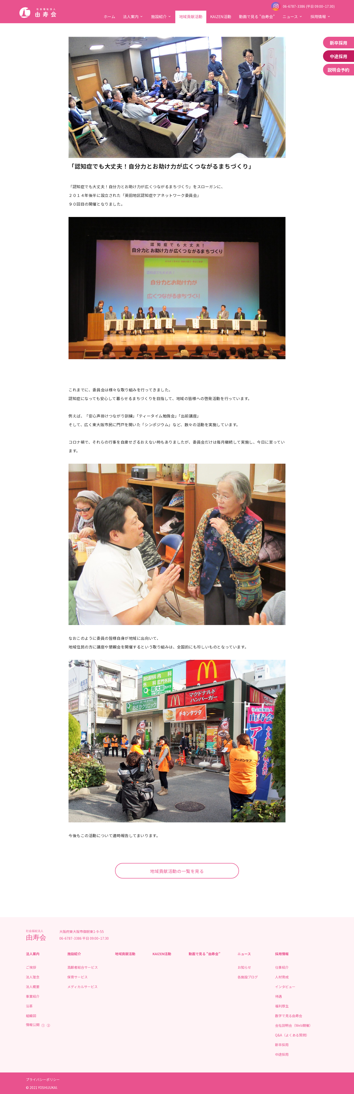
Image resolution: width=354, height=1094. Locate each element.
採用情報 (318, 16)
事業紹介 (32, 996)
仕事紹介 (282, 967)
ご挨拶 (31, 967)
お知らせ (244, 967)
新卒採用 (338, 42)
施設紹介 (159, 16)
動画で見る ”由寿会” (257, 16)
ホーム (109, 16)
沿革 (29, 1006)
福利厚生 (282, 1006)
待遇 (278, 996)
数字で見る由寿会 (288, 1015)
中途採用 (338, 56)
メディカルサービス (82, 986)
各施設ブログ (248, 977)
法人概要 (32, 986)
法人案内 (131, 16)
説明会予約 (338, 70)
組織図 (31, 1015)
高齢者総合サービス (82, 967)
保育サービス (77, 977)
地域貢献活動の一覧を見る (177, 871)
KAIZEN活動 (220, 16)
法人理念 (32, 977)
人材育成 (282, 977)
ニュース (290, 16)
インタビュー (285, 986)
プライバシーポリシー (43, 1079)
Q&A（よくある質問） (292, 1035)
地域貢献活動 (190, 16)
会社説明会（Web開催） (294, 1025)
